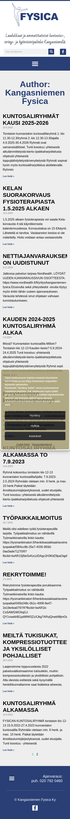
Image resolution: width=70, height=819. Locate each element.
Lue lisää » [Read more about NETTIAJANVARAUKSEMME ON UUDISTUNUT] (8, 307)
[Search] (51, 52)
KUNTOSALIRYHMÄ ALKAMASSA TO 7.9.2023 (29, 455)
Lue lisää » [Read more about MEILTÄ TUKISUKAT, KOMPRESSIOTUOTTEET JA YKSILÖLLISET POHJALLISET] (8, 691)
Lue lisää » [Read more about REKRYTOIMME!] (8, 623)
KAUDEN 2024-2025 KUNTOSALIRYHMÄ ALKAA (29, 326)
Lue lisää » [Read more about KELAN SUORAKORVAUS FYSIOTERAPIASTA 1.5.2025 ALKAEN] (8, 244)
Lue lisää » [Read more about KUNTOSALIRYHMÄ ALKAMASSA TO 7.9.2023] (8, 506)
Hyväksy (35, 415)
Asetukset (35, 436)
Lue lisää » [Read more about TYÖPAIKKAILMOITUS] (8, 562)
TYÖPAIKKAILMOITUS (32, 518)
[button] (35, 64)
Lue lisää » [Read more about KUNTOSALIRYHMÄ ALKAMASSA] (8, 750)
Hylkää (35, 425)
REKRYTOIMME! (24, 574)
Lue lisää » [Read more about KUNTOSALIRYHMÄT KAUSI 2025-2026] (8, 176)
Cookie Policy (23, 444)
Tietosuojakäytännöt (42, 444)
